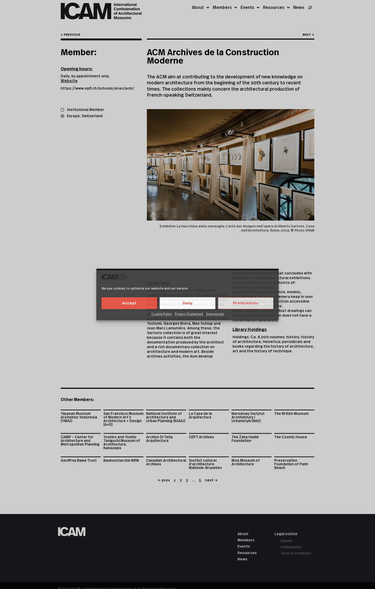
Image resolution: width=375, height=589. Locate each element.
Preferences (245, 303)
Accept (129, 303)
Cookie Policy (161, 314)
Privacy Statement (189, 314)
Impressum (215, 314)
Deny (187, 303)
